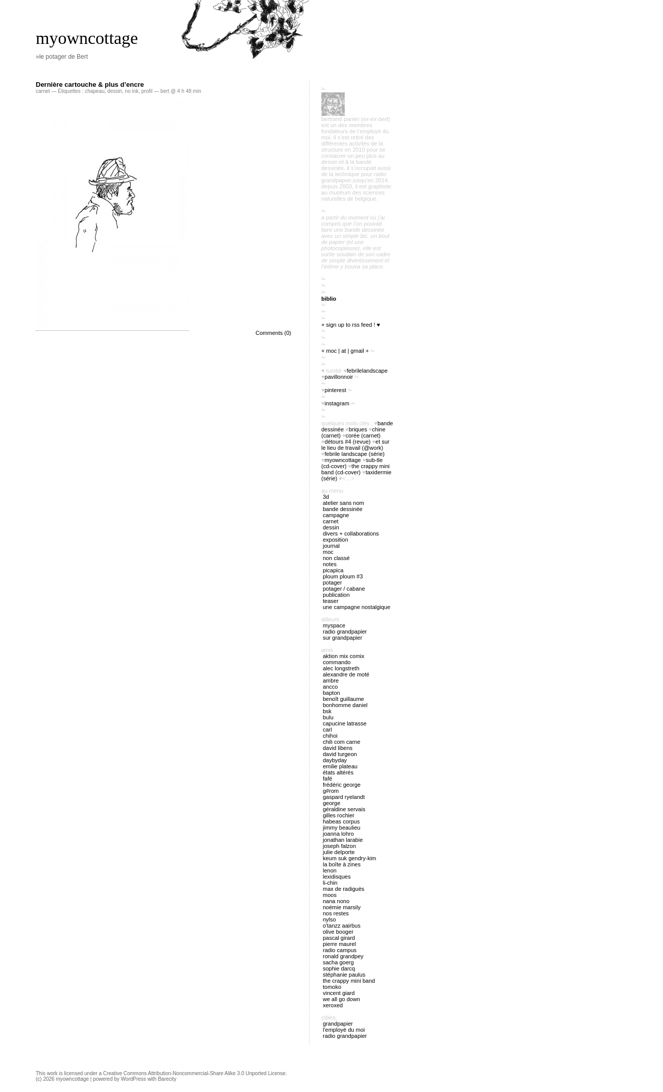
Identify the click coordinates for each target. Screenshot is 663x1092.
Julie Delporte (338, 852)
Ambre (331, 680)
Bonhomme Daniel (345, 705)
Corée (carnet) (363, 435)
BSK (327, 711)
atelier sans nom (343, 503)
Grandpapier (338, 1024)
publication (336, 595)
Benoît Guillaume (343, 699)
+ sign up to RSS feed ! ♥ (350, 325)
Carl (327, 729)
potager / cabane (344, 589)
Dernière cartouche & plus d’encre (90, 84)
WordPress (133, 1079)
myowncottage (87, 38)
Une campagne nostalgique (356, 607)
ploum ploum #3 (343, 576)
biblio (328, 299)
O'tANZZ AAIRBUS (342, 926)
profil (147, 91)
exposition (335, 540)
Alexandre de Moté (346, 674)
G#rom (331, 791)
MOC (328, 552)
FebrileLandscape (367, 371)
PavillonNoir (339, 377)
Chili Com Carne (341, 742)
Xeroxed (333, 1005)
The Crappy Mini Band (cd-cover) (355, 469)
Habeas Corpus (341, 821)
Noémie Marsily (342, 907)
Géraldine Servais (344, 809)
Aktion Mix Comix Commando (343, 659)
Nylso (329, 919)
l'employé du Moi (344, 1030)
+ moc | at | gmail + (345, 351)
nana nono (336, 901)
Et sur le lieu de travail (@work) (355, 445)
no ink (132, 91)
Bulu (328, 717)
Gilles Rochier (338, 815)
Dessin (331, 527)
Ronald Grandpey (343, 956)
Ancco (330, 687)
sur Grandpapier (342, 638)
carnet (43, 91)
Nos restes (336, 913)
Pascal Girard (339, 938)
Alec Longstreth (341, 668)
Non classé (336, 558)
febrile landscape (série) (355, 454)
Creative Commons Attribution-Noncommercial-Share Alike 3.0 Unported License (194, 1073)
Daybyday (335, 760)
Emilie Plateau (340, 766)
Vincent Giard (338, 993)
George (331, 803)
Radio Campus (340, 950)
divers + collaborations (351, 533)
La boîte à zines (342, 864)
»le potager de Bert (62, 56)
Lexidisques (336, 876)
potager (332, 582)
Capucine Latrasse (345, 723)
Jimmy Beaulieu (341, 827)
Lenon (330, 870)
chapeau (94, 91)
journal (331, 546)
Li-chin (330, 883)
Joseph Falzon (339, 846)
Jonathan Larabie (343, 840)
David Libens (337, 748)
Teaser (331, 601)
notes (330, 564)
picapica (333, 570)
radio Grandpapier (345, 631)
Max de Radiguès (343, 889)
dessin (114, 91)
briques (358, 429)
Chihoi (330, 736)
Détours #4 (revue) (348, 442)
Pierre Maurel (339, 944)
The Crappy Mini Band (349, 981)
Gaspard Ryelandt (344, 797)
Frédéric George (342, 785)
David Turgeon (340, 754)
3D (326, 497)
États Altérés (338, 772)
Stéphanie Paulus (344, 975)
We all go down (341, 999)
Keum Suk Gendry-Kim (349, 858)
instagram (337, 403)
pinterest (335, 390)
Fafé (327, 778)
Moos (330, 895)
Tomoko (332, 987)
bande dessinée (343, 509)
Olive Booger (338, 932)
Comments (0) (273, 333)
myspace (334, 625)
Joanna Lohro (338, 834)
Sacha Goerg (338, 962)
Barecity (167, 1079)
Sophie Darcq (339, 968)
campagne (336, 515)
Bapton (331, 693)
